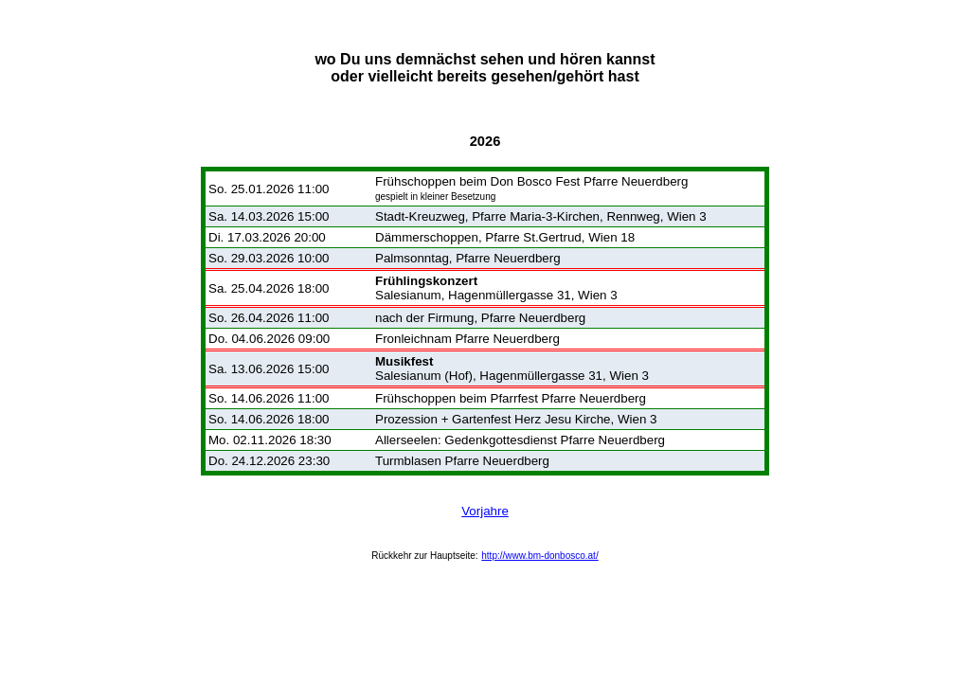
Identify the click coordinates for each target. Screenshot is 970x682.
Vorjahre (485, 511)
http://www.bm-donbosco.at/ (539, 555)
